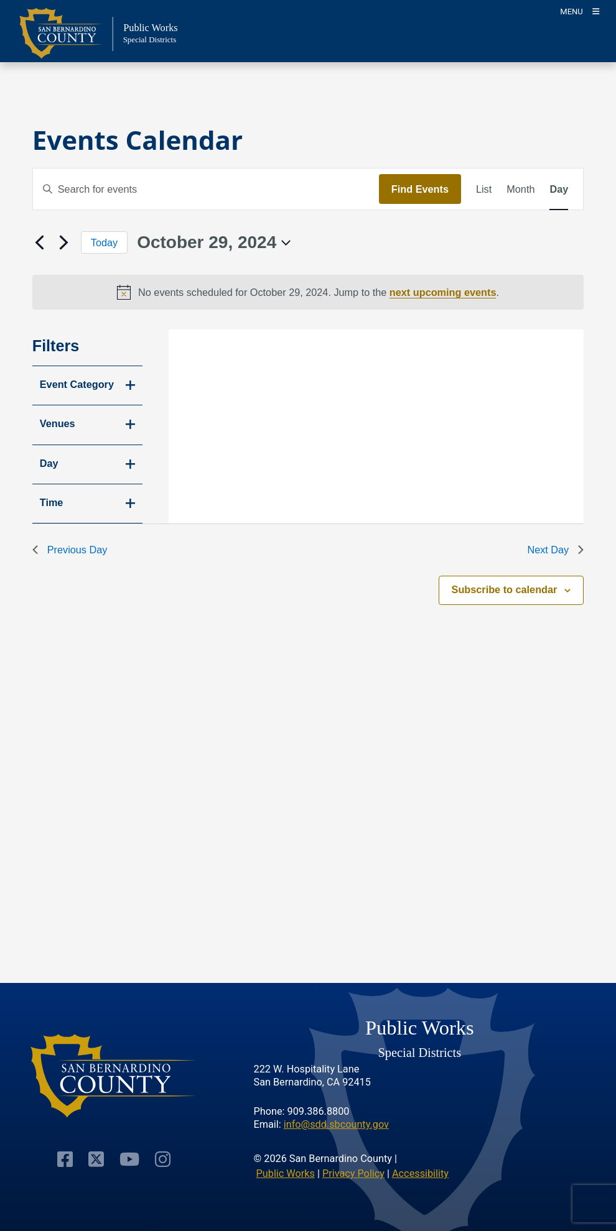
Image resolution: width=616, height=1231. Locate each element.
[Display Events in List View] (484, 189)
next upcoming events (443, 292)
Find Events (420, 189)
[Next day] (64, 242)
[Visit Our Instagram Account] (162, 1158)
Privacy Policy (353, 1173)
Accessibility (420, 1173)
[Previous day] (39, 242)
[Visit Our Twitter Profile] (96, 1158)
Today (104, 242)
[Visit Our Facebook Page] (65, 1158)
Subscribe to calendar (505, 589)
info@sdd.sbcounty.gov (336, 1124)
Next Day (555, 549)
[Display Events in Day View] (558, 189)
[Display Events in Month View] (520, 189)
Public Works (285, 1173)
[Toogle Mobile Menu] (579, 11)
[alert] (308, 292)
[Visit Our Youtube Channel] (129, 1158)
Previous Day (70, 549)
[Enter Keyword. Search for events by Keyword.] (206, 189)
